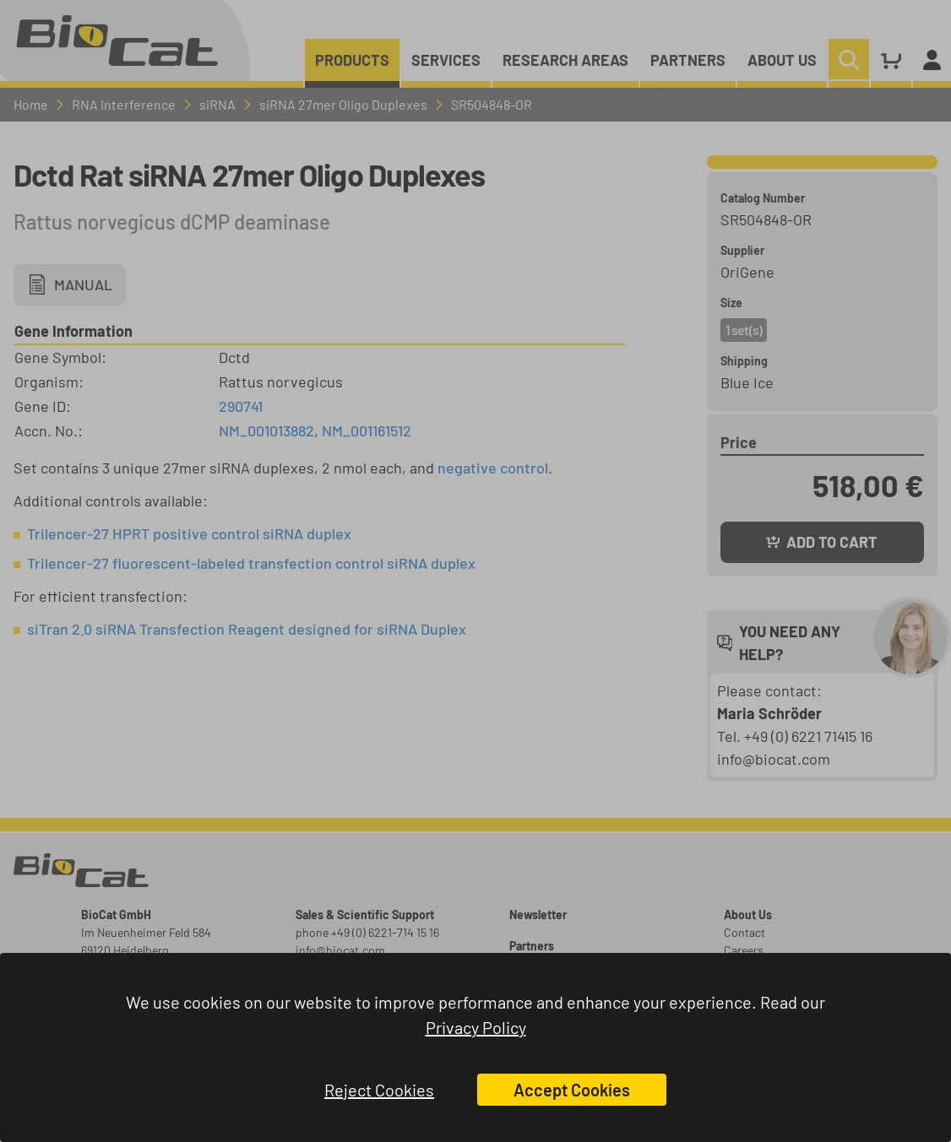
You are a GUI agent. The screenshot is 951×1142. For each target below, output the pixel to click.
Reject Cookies (379, 1090)
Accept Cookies (572, 1090)
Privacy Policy (476, 1027)
